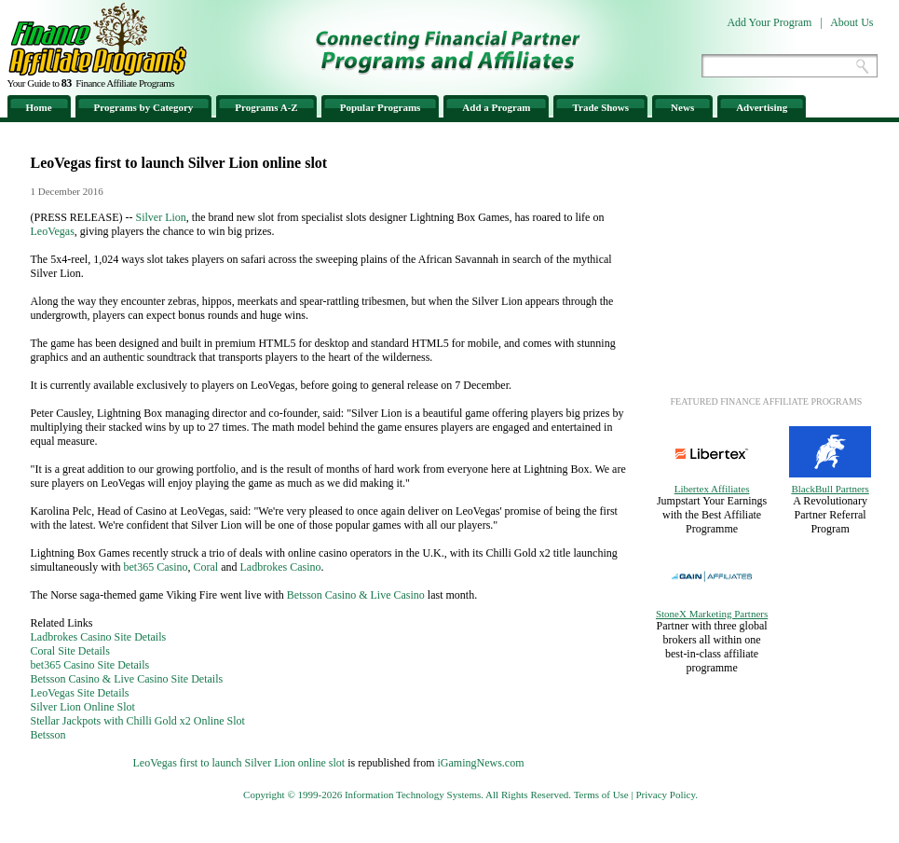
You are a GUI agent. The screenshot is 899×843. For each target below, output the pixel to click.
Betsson (48, 734)
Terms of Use (601, 794)
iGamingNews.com (480, 762)
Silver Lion (161, 217)
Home (39, 107)
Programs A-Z (266, 107)
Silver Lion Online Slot (83, 706)
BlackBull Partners (829, 488)
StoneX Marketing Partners (712, 613)
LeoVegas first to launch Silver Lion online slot (239, 762)
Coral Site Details (70, 650)
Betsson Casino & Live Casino (356, 594)
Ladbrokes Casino (280, 567)
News (682, 107)
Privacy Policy (665, 794)
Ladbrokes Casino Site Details (99, 636)
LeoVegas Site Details (80, 692)
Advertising (761, 107)
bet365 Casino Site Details (90, 664)
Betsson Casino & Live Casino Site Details (127, 678)
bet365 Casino (156, 567)
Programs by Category (144, 107)
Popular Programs (380, 107)
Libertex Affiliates (712, 488)
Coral (206, 567)
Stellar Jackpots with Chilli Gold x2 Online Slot (138, 720)
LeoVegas (53, 231)
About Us (851, 22)
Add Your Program (769, 22)
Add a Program (496, 107)
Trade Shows (600, 107)
